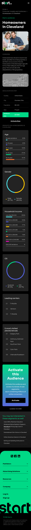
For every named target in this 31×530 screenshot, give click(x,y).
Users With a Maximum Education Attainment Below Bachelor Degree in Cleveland (14, 424)
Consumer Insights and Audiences (14, 11)
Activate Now (15, 121)
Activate (15, 400)
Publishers (7, 464)
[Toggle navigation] (28, 3)
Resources (7, 479)
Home (4, 9)
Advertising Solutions (11, 471)
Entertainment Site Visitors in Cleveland (15, 432)
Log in (5, 494)
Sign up (6, 498)
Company (6, 487)
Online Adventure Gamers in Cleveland (15, 437)
